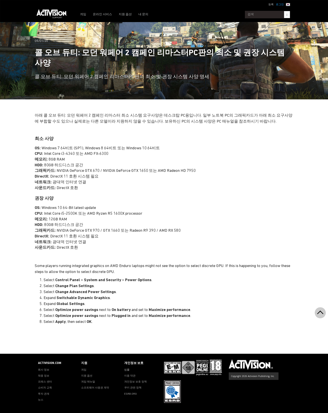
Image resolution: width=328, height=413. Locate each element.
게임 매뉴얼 (88, 382)
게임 (83, 14)
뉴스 (40, 400)
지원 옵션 (125, 14)
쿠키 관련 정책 (132, 387)
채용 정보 (43, 376)
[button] (288, 4)
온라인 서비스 (102, 14)
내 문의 (143, 14)
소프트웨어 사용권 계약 (95, 387)
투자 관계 (43, 394)
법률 (127, 370)
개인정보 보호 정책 (135, 382)
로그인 (280, 4)
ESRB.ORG (130, 394)
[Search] (287, 14)
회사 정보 (43, 370)
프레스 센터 (45, 382)
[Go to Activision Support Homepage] (54, 14)
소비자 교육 (45, 387)
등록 (271, 4)
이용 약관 (129, 376)
